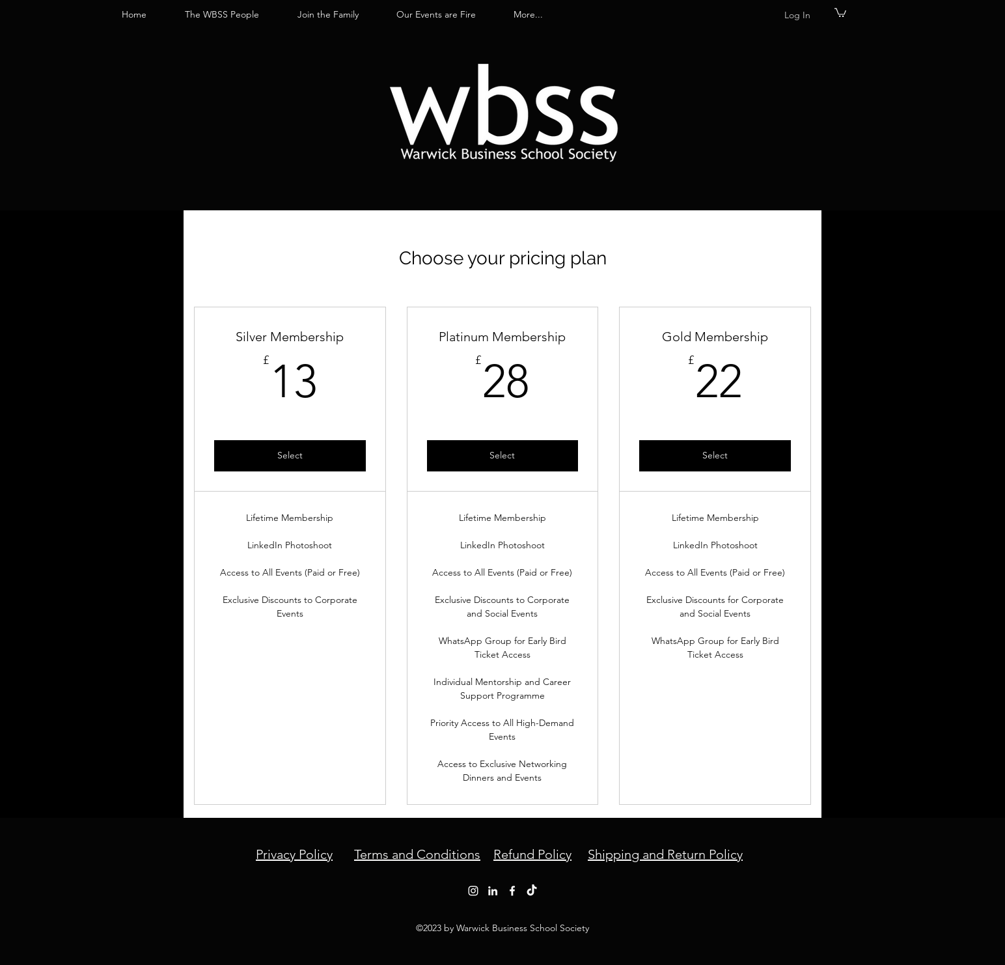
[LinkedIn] (492, 890)
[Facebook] (512, 890)
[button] (840, 12)
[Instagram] (473, 890)
